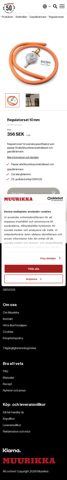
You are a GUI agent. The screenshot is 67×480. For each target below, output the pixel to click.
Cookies (8, 331)
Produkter (7, 17)
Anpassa (33, 278)
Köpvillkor (9, 418)
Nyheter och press (14, 390)
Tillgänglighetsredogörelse (19, 348)
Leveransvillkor (12, 425)
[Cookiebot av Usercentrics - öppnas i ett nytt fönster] (48, 199)
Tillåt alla (33, 268)
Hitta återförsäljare (15, 325)
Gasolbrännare (37, 17)
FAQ (5, 371)
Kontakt (8, 319)
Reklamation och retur (16, 431)
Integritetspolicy (13, 338)
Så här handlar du (13, 412)
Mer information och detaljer (23, 157)
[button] (55, 6)
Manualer (8, 377)
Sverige (47, 6)
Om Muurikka (11, 312)
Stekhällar (21, 17)
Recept (7, 384)
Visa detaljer (48, 258)
